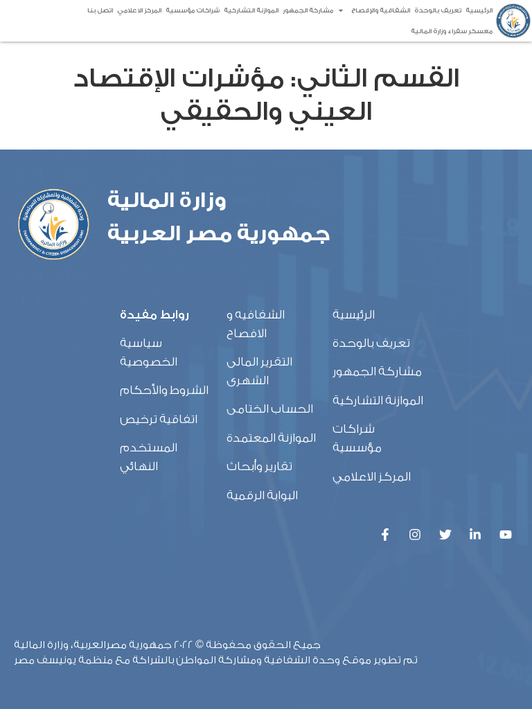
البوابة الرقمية (262, 495)
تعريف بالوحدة (437, 10)
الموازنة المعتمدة (271, 438)
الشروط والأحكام (164, 390)
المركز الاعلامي (139, 10)
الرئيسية (479, 10)
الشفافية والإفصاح (373, 10)
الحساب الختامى (270, 408)
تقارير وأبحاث (259, 466)
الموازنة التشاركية (251, 10)
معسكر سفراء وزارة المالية (452, 31)
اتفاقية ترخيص (158, 419)
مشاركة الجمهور (308, 10)
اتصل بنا (100, 10)
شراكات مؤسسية (193, 10)
